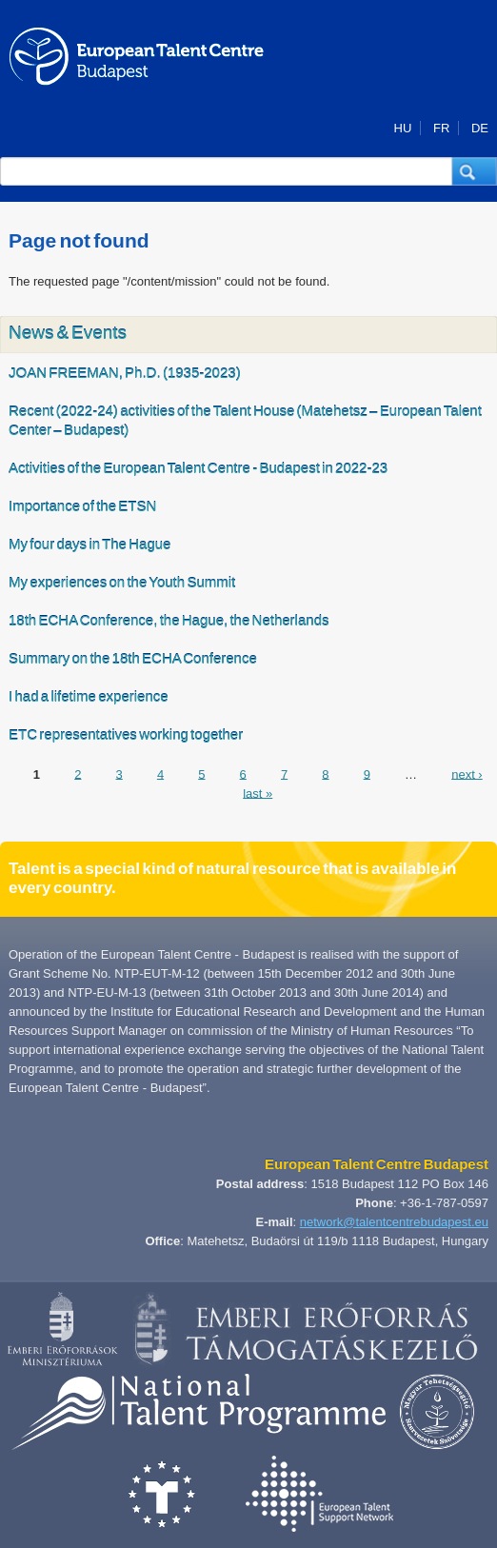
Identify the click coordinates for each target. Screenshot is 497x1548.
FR (441, 128)
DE (479, 128)
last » (257, 792)
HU (403, 128)
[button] (474, 171)
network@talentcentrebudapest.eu (394, 1222)
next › (467, 773)
